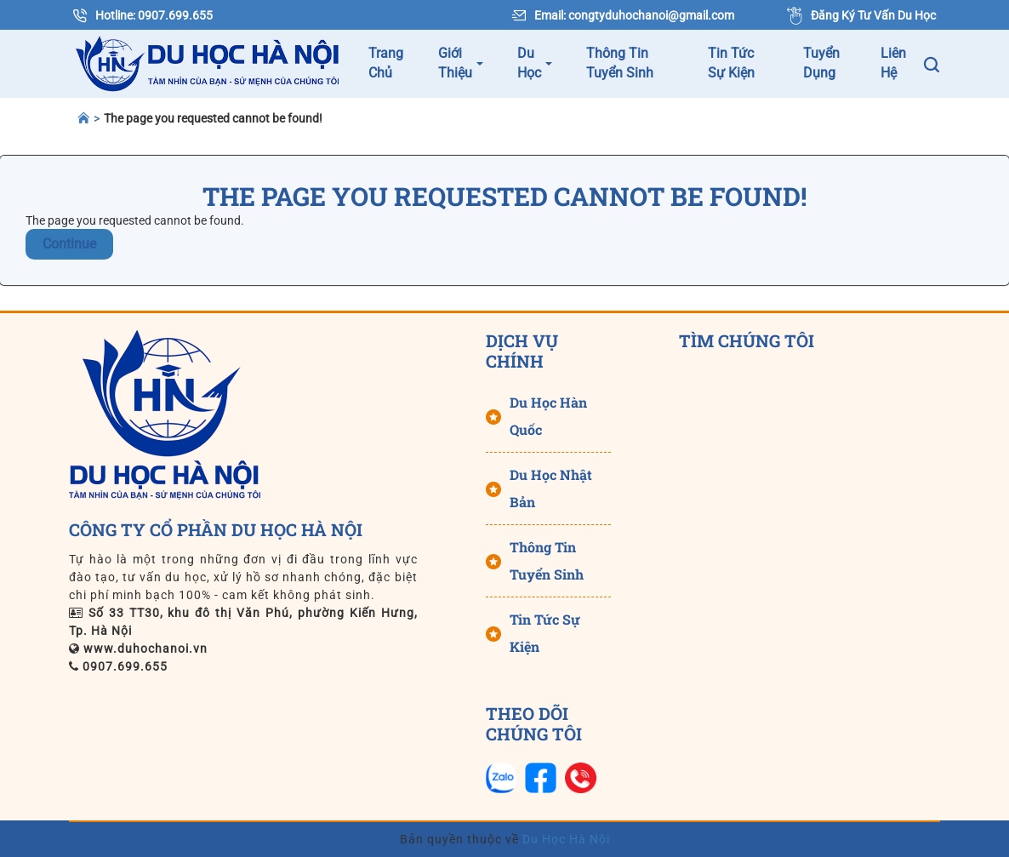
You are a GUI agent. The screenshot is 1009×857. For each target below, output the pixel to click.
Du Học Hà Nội (564, 839)
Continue (69, 244)
